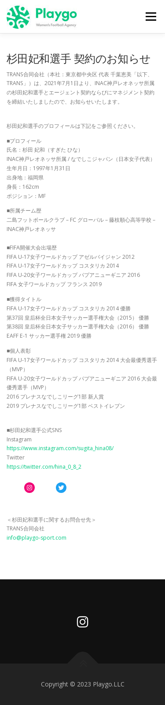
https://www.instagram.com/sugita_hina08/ (60, 448)
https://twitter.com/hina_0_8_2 (44, 466)
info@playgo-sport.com (36, 537)
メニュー (150, 16)
